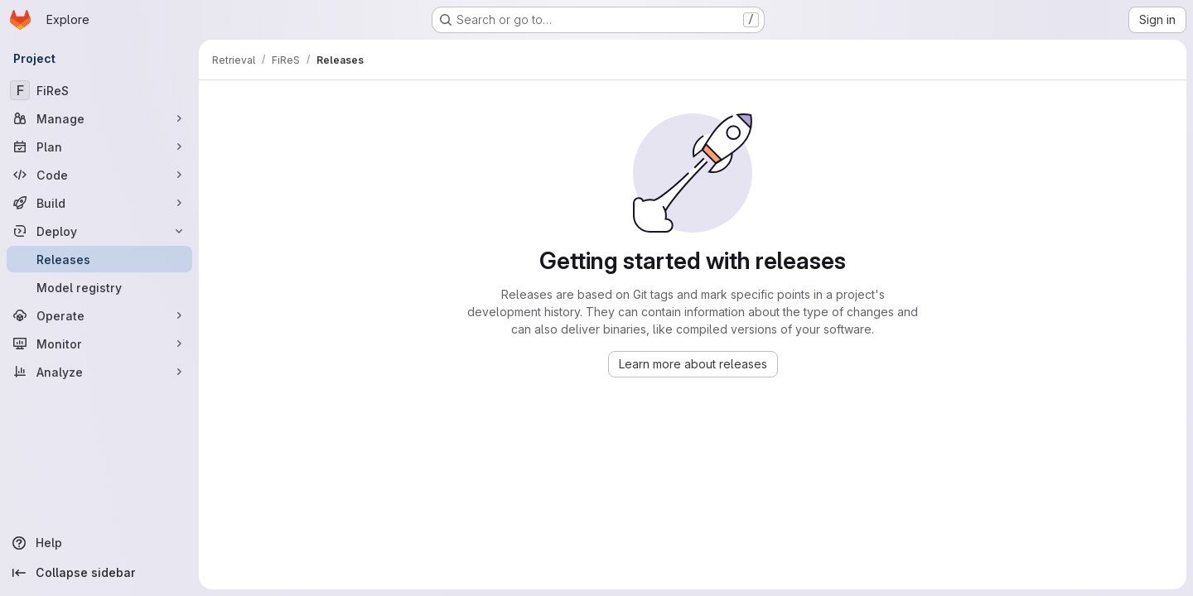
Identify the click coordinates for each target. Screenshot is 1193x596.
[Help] (99, 543)
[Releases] (99, 259)
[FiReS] (99, 90)
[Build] (99, 203)
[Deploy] (99, 231)
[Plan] (99, 146)
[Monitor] (99, 343)
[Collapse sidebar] (99, 573)
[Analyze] (99, 371)
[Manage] (99, 118)
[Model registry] (99, 287)
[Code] (99, 174)
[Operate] (99, 315)
